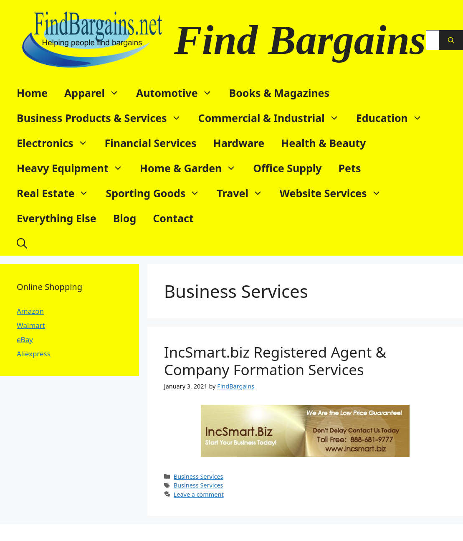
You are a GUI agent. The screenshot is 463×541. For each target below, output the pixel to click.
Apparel (96, 92)
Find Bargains (300, 40)
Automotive (178, 92)
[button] (21, 243)
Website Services (335, 193)
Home (32, 93)
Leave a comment (199, 494)
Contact (173, 218)
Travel (244, 193)
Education (393, 117)
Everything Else (56, 218)
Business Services (198, 476)
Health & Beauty (323, 143)
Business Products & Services (103, 117)
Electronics (56, 142)
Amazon (30, 311)
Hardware (239, 143)
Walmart (31, 325)
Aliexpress (34, 353)
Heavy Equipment (74, 167)
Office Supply (287, 168)
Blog (125, 218)
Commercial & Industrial (273, 117)
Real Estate (57, 193)
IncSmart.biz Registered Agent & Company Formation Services (275, 360)
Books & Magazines (279, 93)
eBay (25, 339)
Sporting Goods (157, 193)
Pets (350, 168)
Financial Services (151, 143)
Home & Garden (192, 167)
